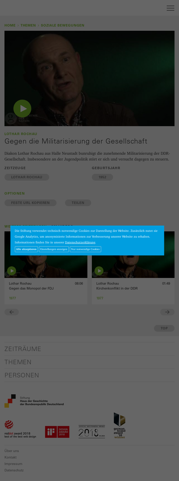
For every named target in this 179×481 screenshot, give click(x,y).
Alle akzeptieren (26, 249)
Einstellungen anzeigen (53, 249)
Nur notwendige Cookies (85, 249)
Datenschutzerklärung (80, 242)
